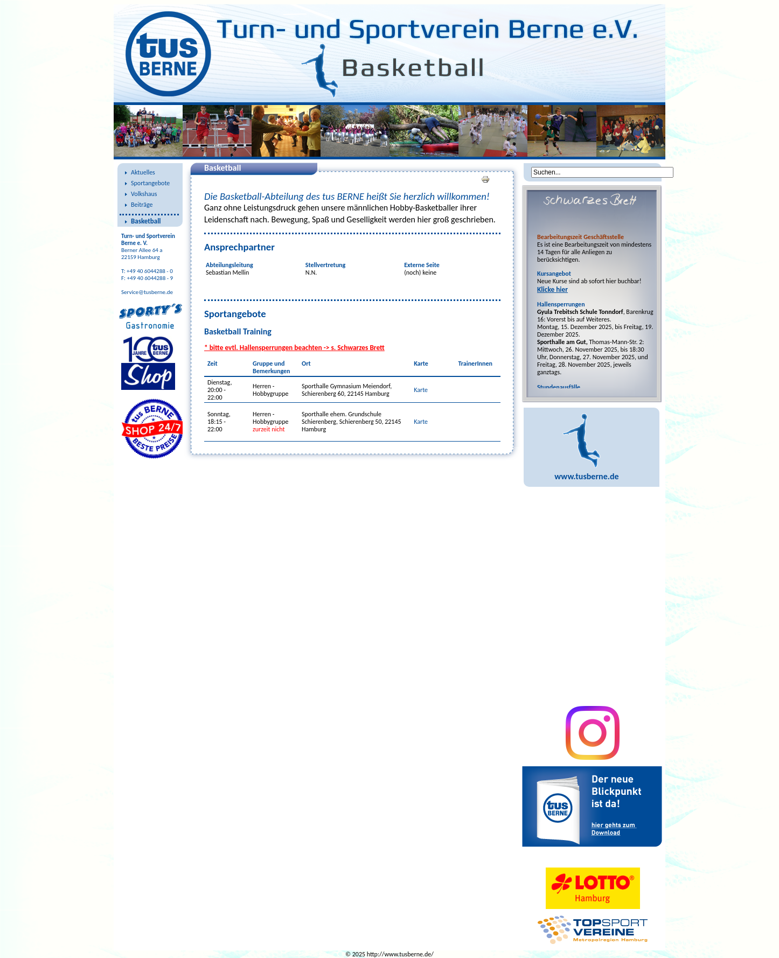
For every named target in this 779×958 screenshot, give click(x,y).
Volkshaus (144, 194)
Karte (421, 390)
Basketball (146, 221)
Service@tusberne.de (147, 292)
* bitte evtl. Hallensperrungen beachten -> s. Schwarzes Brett (294, 347)
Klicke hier (552, 289)
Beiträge (141, 204)
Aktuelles (143, 172)
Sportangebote (150, 183)
